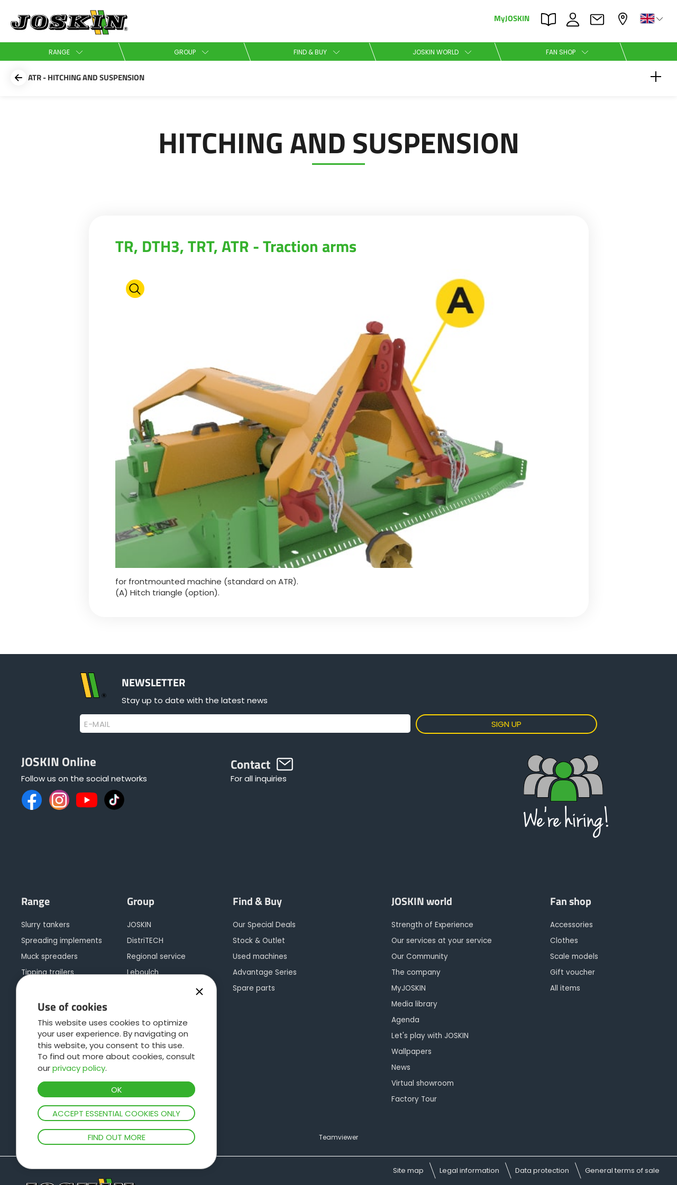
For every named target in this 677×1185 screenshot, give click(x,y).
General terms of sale (622, 1170)
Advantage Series (265, 972)
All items (565, 988)
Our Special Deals (264, 925)
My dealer (624, 19)
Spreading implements (61, 941)
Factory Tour (414, 1099)
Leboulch (143, 972)
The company (416, 972)
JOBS (575, 19)
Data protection (542, 1170)
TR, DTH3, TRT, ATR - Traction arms (235, 246)
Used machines (260, 956)
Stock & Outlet (259, 941)
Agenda (405, 1020)
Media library (414, 1004)
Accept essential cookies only (116, 1113)
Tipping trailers (47, 972)
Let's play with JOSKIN (430, 1036)
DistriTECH (145, 941)
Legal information (469, 1170)
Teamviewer (338, 1137)
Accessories (571, 925)
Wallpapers (411, 1052)
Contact (600, 19)
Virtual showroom (422, 1083)
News (400, 1067)
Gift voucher (572, 972)
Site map (408, 1170)
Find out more (116, 1137)
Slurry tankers (45, 925)
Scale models (574, 956)
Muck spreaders (49, 956)
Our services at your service (441, 941)
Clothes (564, 941)
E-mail (97, 724)
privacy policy (78, 1068)
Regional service (156, 956)
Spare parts (254, 988)
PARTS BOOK (551, 19)
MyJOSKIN (511, 17)
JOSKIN (139, 925)
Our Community (419, 956)
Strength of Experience (432, 925)
